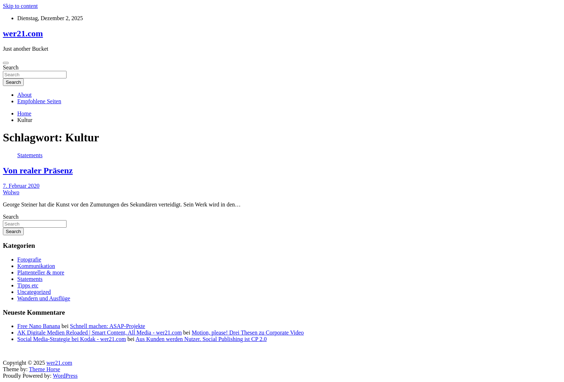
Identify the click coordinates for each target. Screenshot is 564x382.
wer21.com (23, 33)
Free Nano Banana (38, 326)
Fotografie (29, 259)
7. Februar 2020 (21, 186)
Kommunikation (36, 266)
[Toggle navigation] (6, 63)
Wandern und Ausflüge (43, 298)
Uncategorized (34, 292)
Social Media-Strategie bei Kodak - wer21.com (71, 339)
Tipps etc (27, 285)
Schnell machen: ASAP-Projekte (107, 326)
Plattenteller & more (40, 272)
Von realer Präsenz (38, 170)
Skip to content (20, 6)
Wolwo (11, 192)
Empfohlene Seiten (39, 101)
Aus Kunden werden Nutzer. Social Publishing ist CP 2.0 (201, 339)
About (24, 95)
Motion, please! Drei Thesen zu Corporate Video (248, 332)
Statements (29, 155)
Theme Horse (44, 369)
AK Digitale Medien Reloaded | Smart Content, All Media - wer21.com (99, 332)
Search (11, 67)
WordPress (65, 376)
